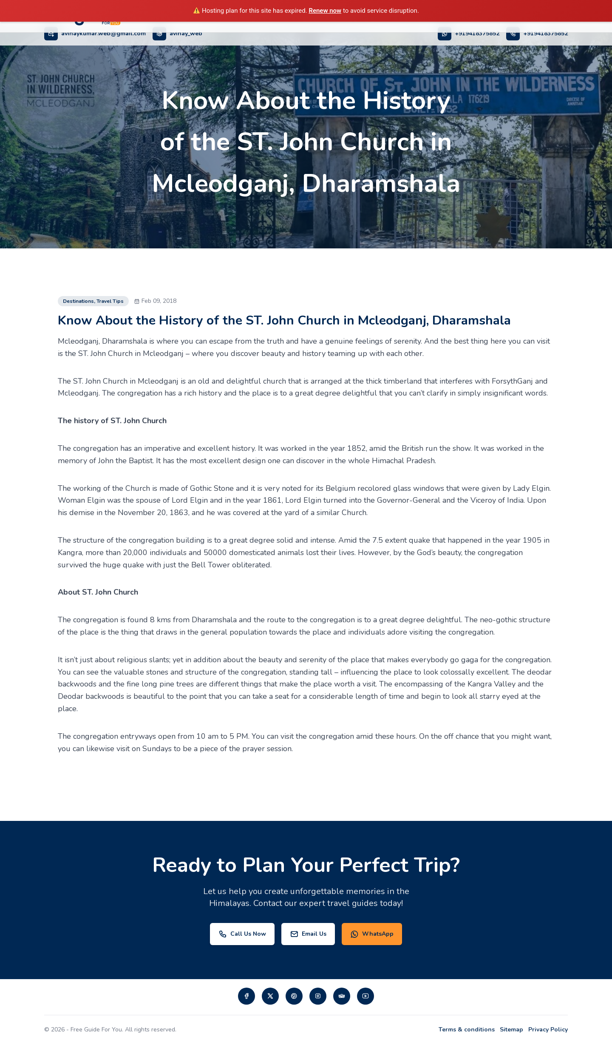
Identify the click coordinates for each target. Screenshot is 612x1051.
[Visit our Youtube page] (365, 996)
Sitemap (511, 1029)
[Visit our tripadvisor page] (341, 996)
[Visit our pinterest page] (294, 996)
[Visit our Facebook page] (246, 996)
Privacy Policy (548, 1029)
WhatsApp (372, 934)
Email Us (308, 934)
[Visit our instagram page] (317, 996)
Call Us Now (242, 934)
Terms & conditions (467, 1029)
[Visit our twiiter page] (270, 996)
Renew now (325, 10)
